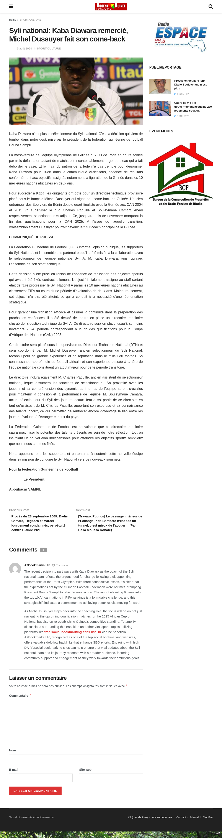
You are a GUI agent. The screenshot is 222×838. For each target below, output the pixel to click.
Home (12, 19)
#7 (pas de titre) (138, 823)
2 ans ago (62, 571)
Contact (181, 823)
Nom (12, 756)
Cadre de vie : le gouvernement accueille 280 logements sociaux (193, 106)
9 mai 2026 (181, 116)
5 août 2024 (24, 48)
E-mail (13, 776)
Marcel (194, 823)
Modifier (208, 823)
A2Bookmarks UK (37, 571)
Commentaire (20, 702)
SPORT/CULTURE (30, 19)
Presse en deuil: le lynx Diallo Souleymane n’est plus (190, 84)
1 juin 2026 (182, 94)
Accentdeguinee (162, 823)
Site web (85, 776)
